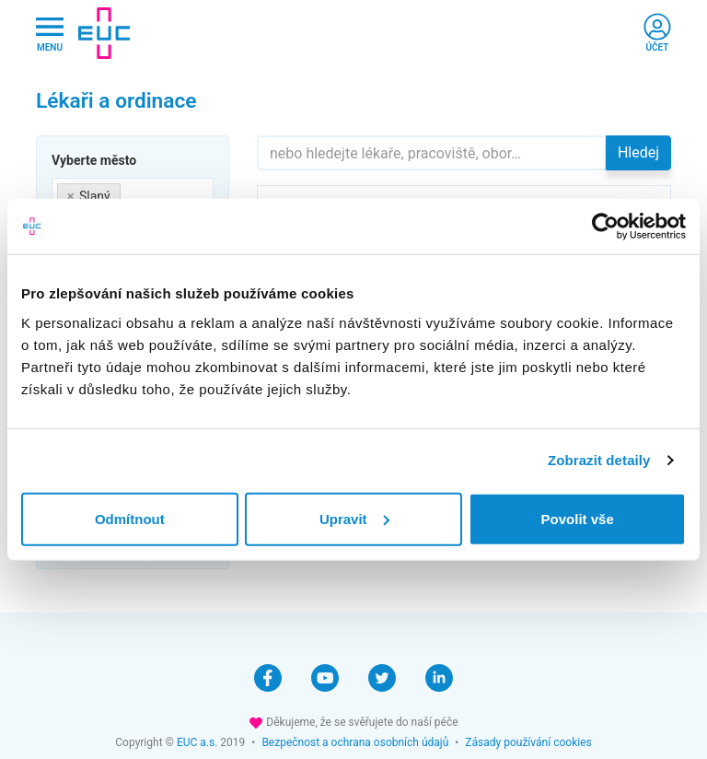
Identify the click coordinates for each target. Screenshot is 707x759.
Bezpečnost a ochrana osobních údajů (354, 742)
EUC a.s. (197, 742)
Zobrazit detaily (599, 460)
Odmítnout (130, 518)
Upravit (354, 518)
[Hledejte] (432, 152)
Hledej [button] (638, 152)
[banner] (104, 33)
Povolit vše (577, 518)
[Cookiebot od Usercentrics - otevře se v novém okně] (605, 226)
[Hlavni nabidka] (50, 33)
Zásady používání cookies (528, 742)
